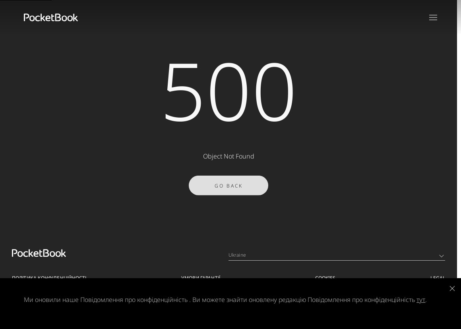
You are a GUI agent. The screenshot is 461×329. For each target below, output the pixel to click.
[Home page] (51, 17)
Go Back (229, 189)
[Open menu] (433, 17)
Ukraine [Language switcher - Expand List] (336, 255)
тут (420, 299)
